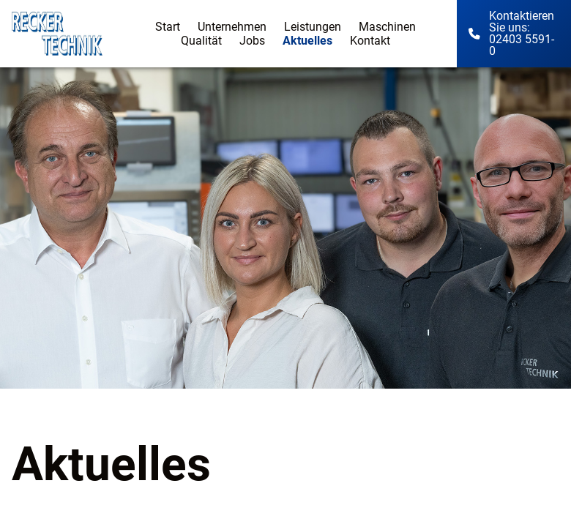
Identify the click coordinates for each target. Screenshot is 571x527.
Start (167, 27)
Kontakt (370, 41)
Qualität (201, 41)
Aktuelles (307, 41)
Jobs (252, 41)
